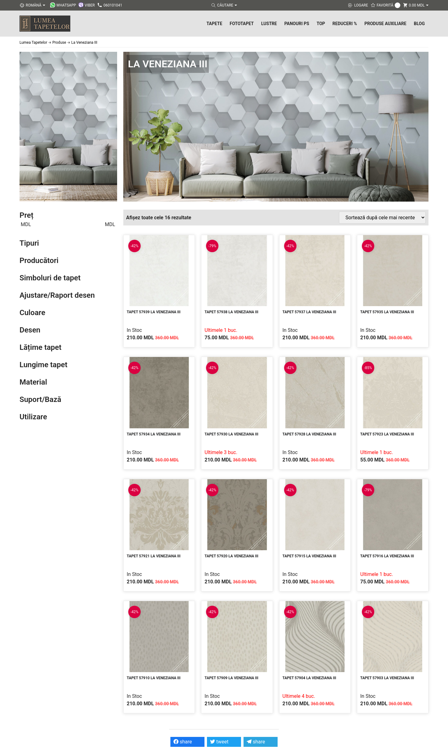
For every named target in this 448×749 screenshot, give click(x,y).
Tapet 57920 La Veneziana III (231, 556)
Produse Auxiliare (385, 23)
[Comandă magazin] (382, 218)
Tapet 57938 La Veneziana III (231, 312)
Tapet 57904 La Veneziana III (309, 678)
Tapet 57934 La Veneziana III (154, 434)
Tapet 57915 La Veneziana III (309, 556)
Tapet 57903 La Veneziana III (387, 678)
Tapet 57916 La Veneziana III (387, 556)
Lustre (269, 23)
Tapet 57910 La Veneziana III (154, 678)
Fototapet (242, 23)
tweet (219, 742)
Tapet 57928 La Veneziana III (309, 434)
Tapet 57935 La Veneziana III (387, 312)
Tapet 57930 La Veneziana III (231, 434)
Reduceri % (344, 23)
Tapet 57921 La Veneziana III (154, 556)
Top (321, 23)
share (182, 742)
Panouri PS (296, 23)
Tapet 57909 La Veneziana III (231, 678)
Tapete (214, 23)
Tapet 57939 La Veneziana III (154, 312)
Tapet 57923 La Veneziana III (387, 434)
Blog (419, 23)
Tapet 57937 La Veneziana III (309, 312)
